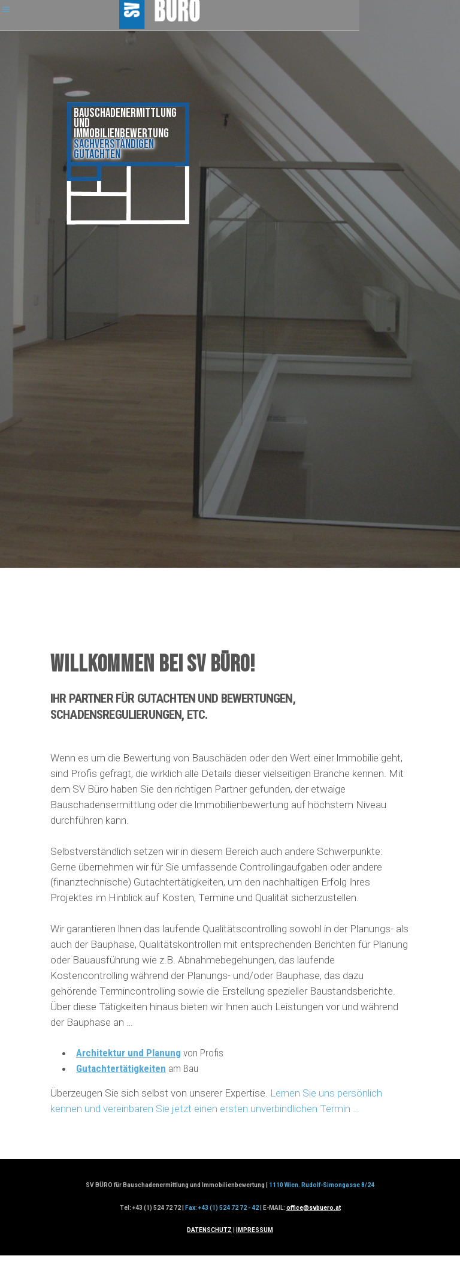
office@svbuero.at (313, 1207)
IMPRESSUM (254, 1230)
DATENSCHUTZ (209, 1230)
